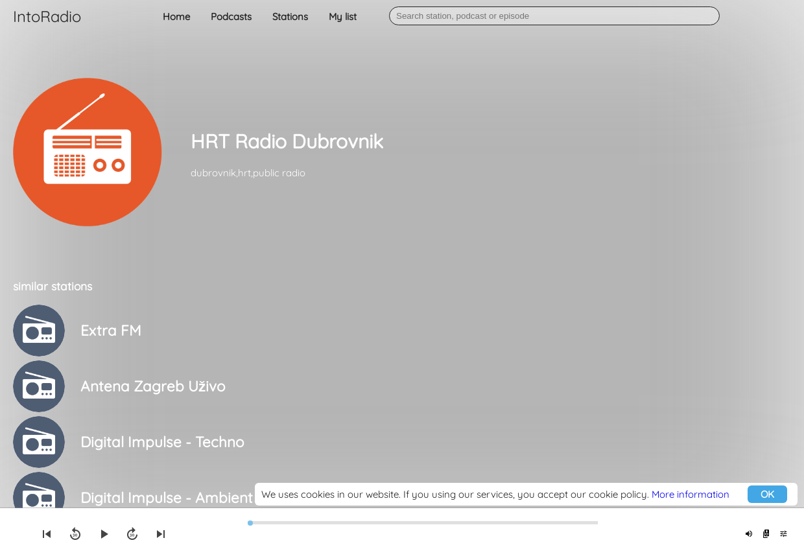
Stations (290, 16)
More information (690, 494)
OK (767, 494)
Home (176, 16)
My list (343, 16)
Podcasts (231, 16)
